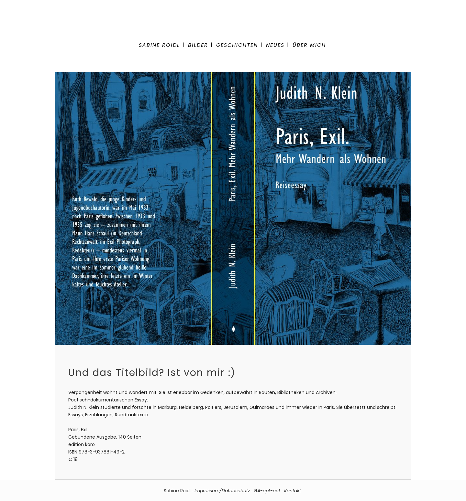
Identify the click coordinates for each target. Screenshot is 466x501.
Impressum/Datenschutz (222, 490)
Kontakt (293, 490)
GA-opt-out (267, 490)
